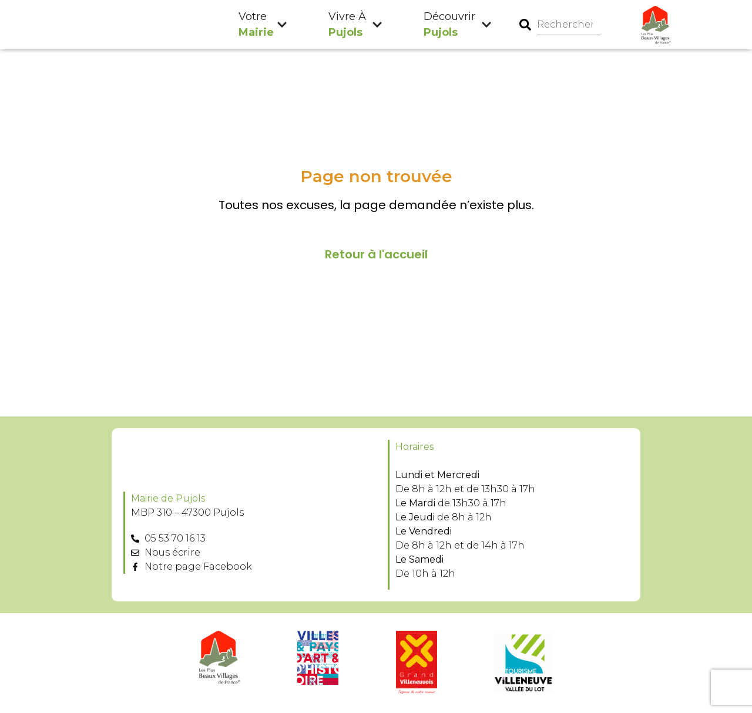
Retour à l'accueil (376, 255)
